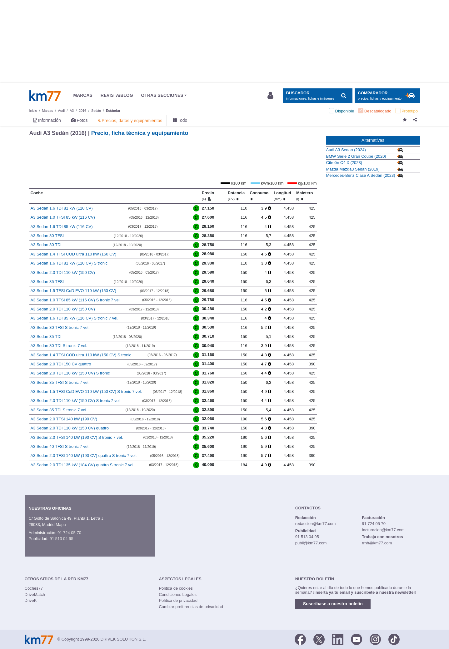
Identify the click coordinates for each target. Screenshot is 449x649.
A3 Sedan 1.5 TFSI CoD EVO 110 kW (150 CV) (73, 290)
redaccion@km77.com (315, 523)
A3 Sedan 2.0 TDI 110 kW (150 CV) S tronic (70, 373)
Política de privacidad (178, 600)
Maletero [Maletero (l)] (304, 196)
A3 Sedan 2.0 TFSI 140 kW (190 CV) (63, 419)
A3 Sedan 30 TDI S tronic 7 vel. (58, 345)
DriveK (31, 600)
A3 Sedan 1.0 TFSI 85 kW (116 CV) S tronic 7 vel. (75, 300)
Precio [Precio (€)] (208, 196)
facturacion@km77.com (383, 530)
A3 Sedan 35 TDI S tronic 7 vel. (58, 410)
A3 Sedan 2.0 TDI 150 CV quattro (60, 364)
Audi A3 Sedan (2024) (346, 149)
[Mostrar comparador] (387, 95)
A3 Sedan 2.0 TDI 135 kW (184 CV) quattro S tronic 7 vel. (82, 465)
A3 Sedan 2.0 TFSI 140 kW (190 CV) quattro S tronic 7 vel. (83, 455)
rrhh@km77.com (377, 543)
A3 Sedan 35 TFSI (47, 281)
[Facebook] (300, 639)
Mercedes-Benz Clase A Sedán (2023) (360, 175)
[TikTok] (394, 639)
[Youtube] (356, 639)
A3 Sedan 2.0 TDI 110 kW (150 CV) (62, 272)
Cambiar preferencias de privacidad (191, 606)
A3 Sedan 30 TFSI (47, 235)
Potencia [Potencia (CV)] (236, 196)
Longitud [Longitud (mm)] (282, 196)
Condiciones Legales (178, 594)
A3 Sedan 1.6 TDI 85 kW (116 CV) (61, 226)
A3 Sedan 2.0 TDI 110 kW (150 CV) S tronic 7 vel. (75, 400)
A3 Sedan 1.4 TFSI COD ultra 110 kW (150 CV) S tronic (80, 355)
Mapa (61, 524)
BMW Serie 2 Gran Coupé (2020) (356, 156)
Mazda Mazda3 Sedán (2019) (353, 169)
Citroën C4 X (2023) (344, 162)
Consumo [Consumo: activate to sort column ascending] (259, 196)
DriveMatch (35, 594)
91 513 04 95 (61, 538)
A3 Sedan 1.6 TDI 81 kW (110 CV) (61, 208)
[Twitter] (319, 639)
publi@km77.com (311, 543)
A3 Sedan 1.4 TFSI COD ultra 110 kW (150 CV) (73, 254)
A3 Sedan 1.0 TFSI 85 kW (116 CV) (62, 217)
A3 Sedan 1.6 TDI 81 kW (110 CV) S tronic (68, 263)
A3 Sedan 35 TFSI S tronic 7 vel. (59, 382)
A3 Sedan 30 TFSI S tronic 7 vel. (59, 327)
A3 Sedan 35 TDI (46, 336)
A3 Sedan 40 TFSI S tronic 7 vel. (59, 446)
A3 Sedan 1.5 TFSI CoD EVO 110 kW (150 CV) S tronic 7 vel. (86, 391)
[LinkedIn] (337, 639)
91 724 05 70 (69, 532)
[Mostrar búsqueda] (317, 95)
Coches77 (34, 588)
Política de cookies (175, 588)
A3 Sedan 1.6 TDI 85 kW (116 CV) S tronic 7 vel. (74, 318)
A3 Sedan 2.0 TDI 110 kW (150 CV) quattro (69, 428)
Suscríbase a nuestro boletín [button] (333, 603)
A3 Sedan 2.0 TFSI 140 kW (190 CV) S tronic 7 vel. (76, 437)
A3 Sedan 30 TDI (46, 244)
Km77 (45, 95)
